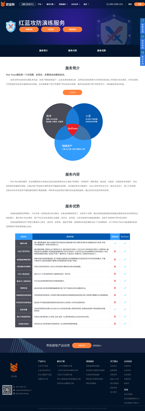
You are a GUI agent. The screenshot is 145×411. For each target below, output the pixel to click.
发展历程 (113, 375)
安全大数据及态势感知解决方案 (69, 379)
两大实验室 (114, 383)
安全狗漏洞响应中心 (131, 399)
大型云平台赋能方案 (64, 375)
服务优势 (101, 50)
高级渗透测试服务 (93, 366)
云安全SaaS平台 (44, 370)
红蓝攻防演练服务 (93, 375)
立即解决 (72, 92)
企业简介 (113, 366)
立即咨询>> (97, 345)
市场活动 (127, 366)
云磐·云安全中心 (28, 4)
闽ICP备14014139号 (99, 408)
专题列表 (127, 379)
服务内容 (72, 50)
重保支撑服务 (91, 383)
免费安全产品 (43, 379)
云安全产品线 (43, 366)
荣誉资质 (113, 388)
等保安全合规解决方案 (65, 383)
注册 (139, 4)
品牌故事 (113, 370)
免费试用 (81, 345)
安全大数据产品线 (45, 375)
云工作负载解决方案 (64, 366)
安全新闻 (127, 375)
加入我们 (113, 392)
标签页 (126, 383)
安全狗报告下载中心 (131, 403)
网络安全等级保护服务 (94, 379)
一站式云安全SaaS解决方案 (67, 370)
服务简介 (43, 50)
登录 (130, 4)
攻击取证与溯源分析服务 (95, 370)
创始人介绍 (114, 379)
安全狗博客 (128, 394)
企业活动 (127, 370)
